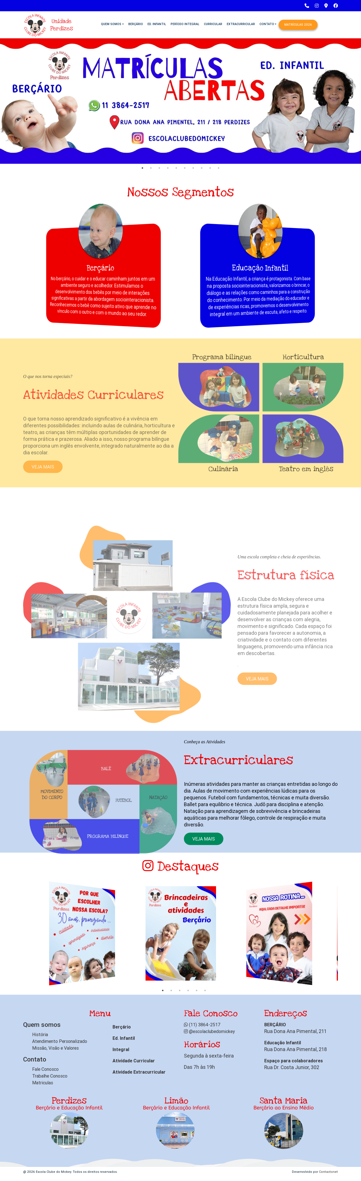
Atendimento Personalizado (59, 1041)
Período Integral (185, 24)
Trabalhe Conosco (49, 1076)
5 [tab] (176, 168)
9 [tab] (210, 168)
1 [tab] (142, 168)
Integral (121, 1049)
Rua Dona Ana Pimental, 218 (295, 1049)
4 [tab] (168, 168)
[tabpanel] (180, 100)
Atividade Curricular (134, 1060)
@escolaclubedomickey (209, 1031)
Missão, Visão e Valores (55, 1048)
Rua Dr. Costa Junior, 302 (291, 1067)
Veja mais (203, 839)
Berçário (135, 24)
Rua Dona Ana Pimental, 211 (295, 1031)
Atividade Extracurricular (139, 1072)
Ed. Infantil (157, 24)
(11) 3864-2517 (202, 1024)
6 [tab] (185, 168)
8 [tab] (201, 168)
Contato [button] (266, 24)
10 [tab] (218, 168)
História (40, 1034)
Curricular (213, 24)
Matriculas (42, 1082)
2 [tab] (151, 168)
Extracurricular (241, 24)
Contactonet (328, 1172)
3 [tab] (159, 168)
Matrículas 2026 (298, 24)
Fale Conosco (45, 1069)
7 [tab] (193, 168)
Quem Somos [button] (111, 24)
